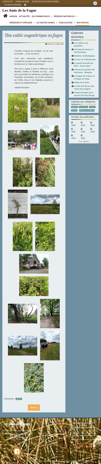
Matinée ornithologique (84, 56)
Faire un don (22, 2)
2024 (73, 138)
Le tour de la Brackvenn (84, 60)
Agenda (13, 16)
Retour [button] (33, 407)
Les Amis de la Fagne (19, 10)
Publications (67, 22)
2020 (92, 125)
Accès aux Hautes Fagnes (45, 2)
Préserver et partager (21, 22)
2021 (83, 138)
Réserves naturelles (65, 16)
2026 (73, 125)
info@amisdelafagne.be (84, 446)
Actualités (24, 16)
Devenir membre (13, 5)
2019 (92, 132)
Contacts (8, 2)
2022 (83, 132)
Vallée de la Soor (81, 82)
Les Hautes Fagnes (46, 22)
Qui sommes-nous (42, 16)
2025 (73, 132)
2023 (83, 125)
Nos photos (83, 22)
